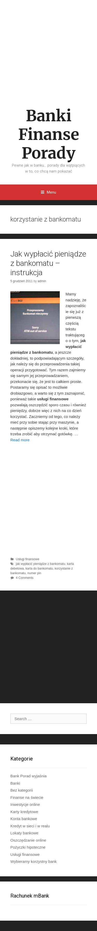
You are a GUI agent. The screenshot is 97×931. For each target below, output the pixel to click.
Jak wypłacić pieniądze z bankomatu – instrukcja (48, 263)
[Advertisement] (48, 48)
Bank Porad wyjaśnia (28, 776)
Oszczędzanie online (28, 840)
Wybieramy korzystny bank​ (33, 861)
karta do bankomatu (39, 568)
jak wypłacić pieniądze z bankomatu (40, 564)
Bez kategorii (21, 790)
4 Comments (24, 578)
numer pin (34, 573)
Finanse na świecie (26, 797)
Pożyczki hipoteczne (28, 847)
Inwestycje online (25, 804)
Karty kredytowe (24, 811)
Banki (15, 783)
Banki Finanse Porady (48, 134)
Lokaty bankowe (24, 833)
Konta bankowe (23, 818)
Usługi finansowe (27, 559)
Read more (19, 440)
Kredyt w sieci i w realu (30, 826)
